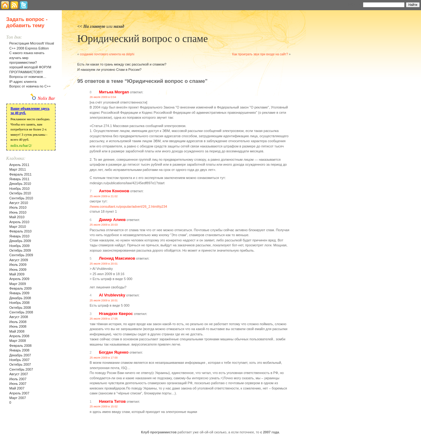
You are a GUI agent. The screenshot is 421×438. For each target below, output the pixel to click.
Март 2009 (17, 284)
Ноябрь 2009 (19, 246)
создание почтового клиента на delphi (107, 54)
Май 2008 (16, 331)
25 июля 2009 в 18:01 (104, 300)
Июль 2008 (18, 322)
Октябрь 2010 (20, 193)
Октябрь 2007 (20, 364)
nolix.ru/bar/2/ (21, 145)
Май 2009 (16, 274)
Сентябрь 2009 (21, 255)
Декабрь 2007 (20, 355)
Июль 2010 (18, 207)
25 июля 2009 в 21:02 (104, 196)
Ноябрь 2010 (19, 188)
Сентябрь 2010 (21, 198)
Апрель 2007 (19, 393)
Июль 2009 (18, 264)
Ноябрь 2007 (19, 360)
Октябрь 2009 (20, 250)
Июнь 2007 (18, 383)
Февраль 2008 (20, 345)
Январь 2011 (19, 179)
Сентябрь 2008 (21, 312)
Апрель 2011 (19, 165)
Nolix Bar (46, 98)
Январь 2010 (19, 236)
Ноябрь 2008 (19, 302)
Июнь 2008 (18, 326)
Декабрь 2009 (20, 241)
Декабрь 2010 (20, 183)
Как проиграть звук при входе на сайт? (260, 54)
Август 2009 (18, 260)
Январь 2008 (19, 350)
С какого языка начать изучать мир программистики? (27, 57)
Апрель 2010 (19, 222)
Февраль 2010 (20, 231)
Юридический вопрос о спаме (142, 38)
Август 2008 (18, 317)
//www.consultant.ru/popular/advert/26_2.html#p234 (128, 206)
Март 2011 (17, 169)
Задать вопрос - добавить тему (27, 22)
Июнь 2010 (18, 212)
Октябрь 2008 (20, 307)
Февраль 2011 (20, 174)
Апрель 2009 (19, 279)
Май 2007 (16, 388)
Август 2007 (18, 374)
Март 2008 (17, 340)
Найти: (355, 4)
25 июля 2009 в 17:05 (104, 318)
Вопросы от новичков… (27, 77)
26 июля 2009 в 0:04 (103, 97)
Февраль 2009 (20, 288)
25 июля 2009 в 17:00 (104, 357)
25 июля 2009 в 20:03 (104, 224)
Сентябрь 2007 (21, 369)
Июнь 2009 (18, 269)
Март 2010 (17, 226)
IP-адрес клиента (22, 81)
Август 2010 (18, 203)
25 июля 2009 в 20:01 (104, 263)
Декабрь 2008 (20, 298)
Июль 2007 (18, 379)
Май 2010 (16, 217)
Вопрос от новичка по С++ (30, 86)
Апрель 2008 (19, 336)
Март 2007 (17, 398)
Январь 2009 (19, 293)
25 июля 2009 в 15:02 (104, 406)
